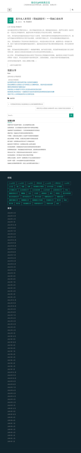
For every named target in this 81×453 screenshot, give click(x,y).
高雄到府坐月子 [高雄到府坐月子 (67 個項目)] (38, 204)
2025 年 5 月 (12, 237)
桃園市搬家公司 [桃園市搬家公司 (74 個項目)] (13, 200)
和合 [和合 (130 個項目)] (66, 190)
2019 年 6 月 (11, 427)
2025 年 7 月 (12, 231)
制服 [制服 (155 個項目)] (23, 187)
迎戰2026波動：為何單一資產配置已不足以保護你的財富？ (24, 158)
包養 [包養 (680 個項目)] (29, 187)
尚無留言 (28, 22)
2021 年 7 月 (11, 351)
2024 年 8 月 (12, 252)
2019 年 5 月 (11, 430)
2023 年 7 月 (12, 282)
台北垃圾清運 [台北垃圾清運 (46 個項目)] (36, 190)
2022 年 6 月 (12, 318)
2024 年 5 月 (12, 261)
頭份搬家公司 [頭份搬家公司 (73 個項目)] (27, 204)
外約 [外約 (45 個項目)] (29, 193)
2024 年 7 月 (12, 255)
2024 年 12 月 (12, 240)
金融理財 (12, 98)
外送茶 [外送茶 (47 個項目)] (36, 193)
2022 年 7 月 (12, 315)
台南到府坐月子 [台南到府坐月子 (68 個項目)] (57, 190)
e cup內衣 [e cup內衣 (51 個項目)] (21, 183)
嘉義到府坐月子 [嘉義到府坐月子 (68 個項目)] (13, 193)
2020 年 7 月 (12, 387)
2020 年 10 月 (12, 378)
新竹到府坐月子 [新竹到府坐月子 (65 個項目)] (27, 197)
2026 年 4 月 (12, 216)
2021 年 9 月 (11, 345)
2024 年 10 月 (12, 246)
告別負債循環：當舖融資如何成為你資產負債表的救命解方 (24, 147)
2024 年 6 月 (12, 258)
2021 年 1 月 (11, 369)
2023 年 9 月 (12, 276)
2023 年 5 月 (12, 288)
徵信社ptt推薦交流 (40, 2)
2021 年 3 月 (11, 363)
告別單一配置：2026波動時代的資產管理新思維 (21, 161)
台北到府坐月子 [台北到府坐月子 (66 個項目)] (24, 190)
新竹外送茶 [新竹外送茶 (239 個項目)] (38, 197)
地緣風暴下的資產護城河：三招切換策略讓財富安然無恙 (24, 130)
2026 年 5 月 (12, 213)
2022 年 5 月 (12, 321)
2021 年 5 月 (11, 357)
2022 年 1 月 (11, 333)
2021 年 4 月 (11, 360)
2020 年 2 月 (12, 402)
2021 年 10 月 (12, 342)
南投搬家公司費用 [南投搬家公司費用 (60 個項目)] (38, 187)
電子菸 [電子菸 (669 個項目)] (18, 204)
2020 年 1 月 (11, 405)
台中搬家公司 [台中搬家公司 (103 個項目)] (13, 190)
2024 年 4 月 (12, 264)
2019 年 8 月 (11, 420)
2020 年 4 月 (12, 396)
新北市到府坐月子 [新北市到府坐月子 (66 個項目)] (14, 197)
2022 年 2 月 (12, 330)
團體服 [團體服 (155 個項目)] (23, 193)
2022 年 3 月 (12, 327)
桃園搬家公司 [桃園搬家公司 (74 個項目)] (25, 200)
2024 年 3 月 (12, 267)
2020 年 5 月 (12, 393)
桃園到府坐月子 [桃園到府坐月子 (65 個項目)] (49, 197)
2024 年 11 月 (12, 243)
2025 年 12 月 (12, 225)
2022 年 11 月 (12, 303)
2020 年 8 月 (12, 384)
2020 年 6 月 (12, 390)
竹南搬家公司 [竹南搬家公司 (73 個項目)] (50, 200)
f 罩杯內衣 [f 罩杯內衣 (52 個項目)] (39, 183)
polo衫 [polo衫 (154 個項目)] (11, 187)
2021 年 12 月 (12, 336)
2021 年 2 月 (11, 366)
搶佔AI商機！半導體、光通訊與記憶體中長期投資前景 (23, 139)
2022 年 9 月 (12, 309)
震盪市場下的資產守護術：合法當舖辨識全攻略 (21, 125)
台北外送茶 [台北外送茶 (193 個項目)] (46, 190)
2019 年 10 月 (12, 414)
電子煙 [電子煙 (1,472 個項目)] (11, 204)
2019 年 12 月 (12, 409)
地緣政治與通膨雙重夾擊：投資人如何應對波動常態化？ (24, 163)
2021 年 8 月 (11, 348)
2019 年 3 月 (11, 436)
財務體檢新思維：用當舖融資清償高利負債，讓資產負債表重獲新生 (27, 150)
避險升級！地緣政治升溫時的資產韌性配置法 (20, 133)
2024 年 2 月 (12, 270)
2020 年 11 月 (12, 375)
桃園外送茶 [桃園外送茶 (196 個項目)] (60, 197)
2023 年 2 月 (12, 297)
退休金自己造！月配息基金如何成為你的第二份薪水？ (23, 152)
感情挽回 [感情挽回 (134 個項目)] (44, 193)
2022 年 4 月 (12, 324)
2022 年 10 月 (12, 306)
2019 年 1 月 (11, 442)
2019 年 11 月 (11, 412)
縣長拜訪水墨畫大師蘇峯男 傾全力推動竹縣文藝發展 (54, 108)
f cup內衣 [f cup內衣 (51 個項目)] (30, 183)
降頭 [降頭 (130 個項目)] (65, 200)
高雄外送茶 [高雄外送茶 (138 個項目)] (50, 204)
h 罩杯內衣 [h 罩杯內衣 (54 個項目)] (57, 183)
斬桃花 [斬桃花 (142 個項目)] (58, 193)
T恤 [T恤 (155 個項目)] (17, 187)
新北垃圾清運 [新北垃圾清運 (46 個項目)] (67, 193)
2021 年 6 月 (11, 354)
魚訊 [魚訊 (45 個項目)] (57, 204)
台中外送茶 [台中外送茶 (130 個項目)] (50, 187)
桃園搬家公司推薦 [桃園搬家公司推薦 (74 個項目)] (37, 200)
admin (19, 22)
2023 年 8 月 (12, 279)
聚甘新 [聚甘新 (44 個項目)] (59, 200)
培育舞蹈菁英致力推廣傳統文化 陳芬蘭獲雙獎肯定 (26, 104)
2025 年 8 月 (12, 228)
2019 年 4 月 (11, 433)
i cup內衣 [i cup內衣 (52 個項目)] (66, 183)
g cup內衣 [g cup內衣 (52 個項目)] (48, 183)
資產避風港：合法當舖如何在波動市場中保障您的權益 (23, 128)
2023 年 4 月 (12, 291)
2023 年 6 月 (12, 285)
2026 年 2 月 (12, 219)
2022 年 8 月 (12, 312)
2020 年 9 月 (12, 381)
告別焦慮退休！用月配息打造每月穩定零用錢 (20, 155)
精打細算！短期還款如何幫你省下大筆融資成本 (21, 141)
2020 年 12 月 (12, 372)
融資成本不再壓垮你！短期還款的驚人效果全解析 (22, 144)
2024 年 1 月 (11, 273)
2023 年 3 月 (11, 294)
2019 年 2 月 (11, 439)
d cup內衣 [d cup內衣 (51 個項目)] (12, 183)
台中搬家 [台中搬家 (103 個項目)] (59, 187)
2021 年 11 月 (11, 339)
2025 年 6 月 (12, 234)
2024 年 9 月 (12, 249)
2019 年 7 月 (11, 424)
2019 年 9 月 (11, 417)
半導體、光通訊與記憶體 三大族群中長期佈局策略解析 (23, 136)
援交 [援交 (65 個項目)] (51, 193)
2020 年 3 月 (12, 399)
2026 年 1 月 (11, 222)
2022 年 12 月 (12, 300)
